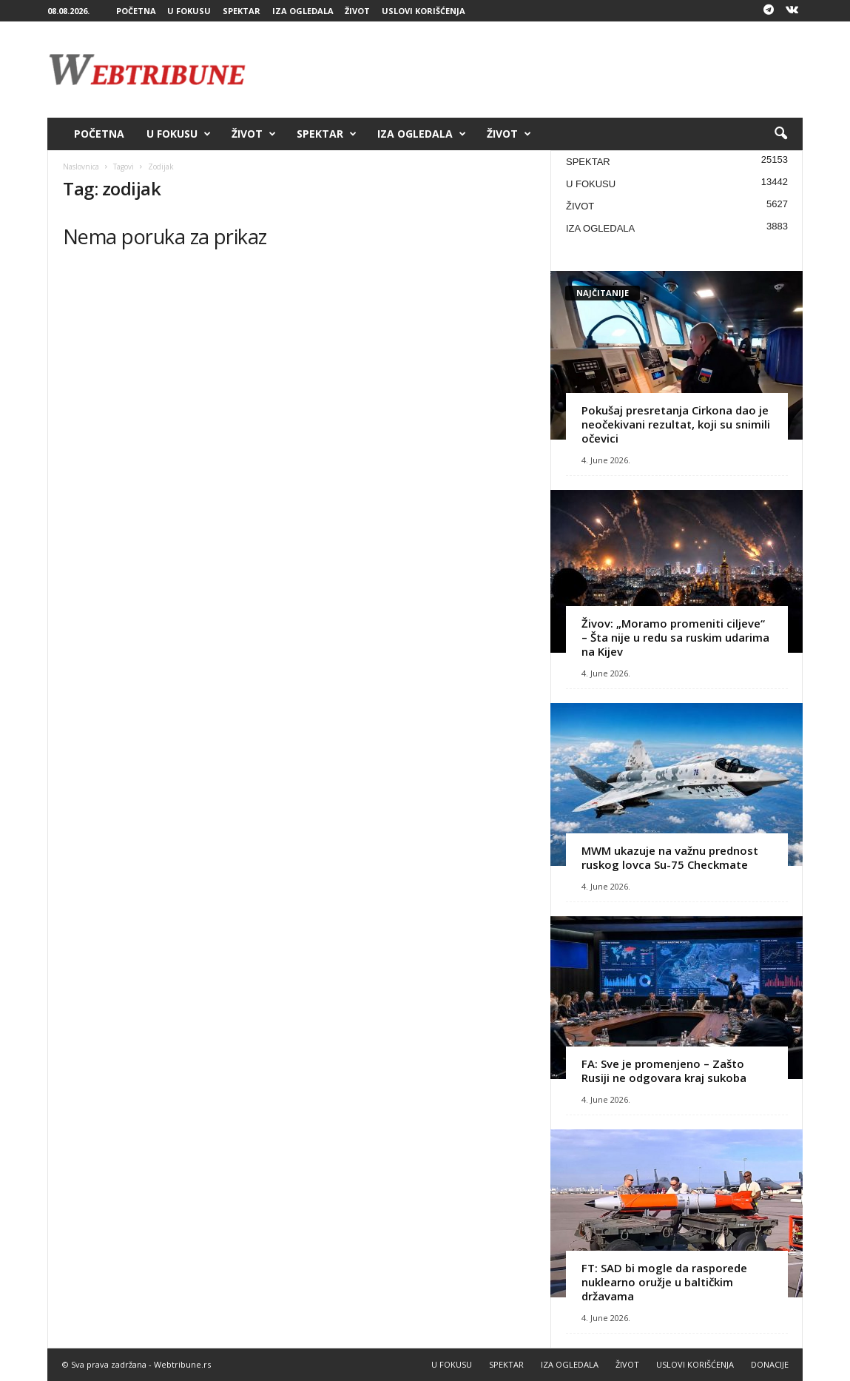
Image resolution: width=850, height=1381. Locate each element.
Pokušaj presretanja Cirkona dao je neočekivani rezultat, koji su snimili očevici (675, 424)
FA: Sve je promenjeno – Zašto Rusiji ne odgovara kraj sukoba (663, 1070)
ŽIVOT (357, 10)
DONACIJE (770, 1364)
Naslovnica (81, 166)
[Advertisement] (533, 69)
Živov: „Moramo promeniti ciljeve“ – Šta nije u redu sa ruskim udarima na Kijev (675, 637)
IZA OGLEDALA (303, 10)
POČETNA (136, 10)
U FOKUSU (189, 10)
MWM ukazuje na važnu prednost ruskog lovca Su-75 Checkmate (669, 857)
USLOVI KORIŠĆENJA (423, 10)
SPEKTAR (241, 10)
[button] (780, 134)
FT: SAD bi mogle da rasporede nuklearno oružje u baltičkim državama (664, 1281)
